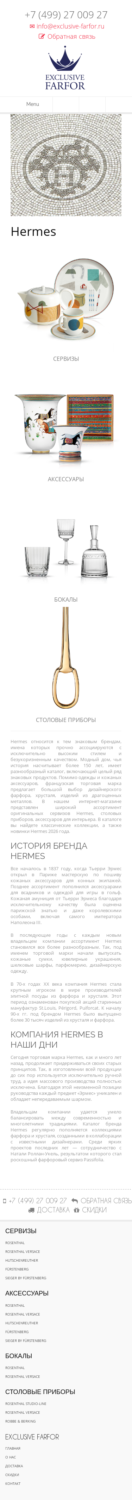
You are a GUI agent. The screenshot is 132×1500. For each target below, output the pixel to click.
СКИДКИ (90, 1209)
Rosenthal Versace (22, 1251)
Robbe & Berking (20, 1421)
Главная (12, 1448)
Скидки (12, 1474)
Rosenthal (15, 1242)
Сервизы (66, 359)
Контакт (12, 1483)
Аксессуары (66, 479)
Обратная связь (67, 36)
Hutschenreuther (21, 1260)
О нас (10, 1457)
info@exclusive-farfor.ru (65, 26)
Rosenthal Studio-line (25, 1403)
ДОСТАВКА (49, 1209)
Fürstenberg (17, 1269)
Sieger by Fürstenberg (25, 1277)
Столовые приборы (66, 720)
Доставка (14, 1465)
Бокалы (66, 599)
